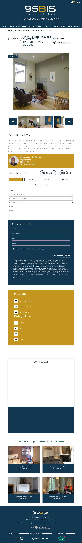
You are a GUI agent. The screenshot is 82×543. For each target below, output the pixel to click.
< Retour (15, 39)
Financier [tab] (65, 179)
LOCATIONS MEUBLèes (35, 26)
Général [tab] (16, 179)
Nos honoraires (39, 523)
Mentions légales (30, 523)
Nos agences (55, 26)
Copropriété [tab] (48, 179)
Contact (77, 26)
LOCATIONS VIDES (21, 26)
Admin (50, 523)
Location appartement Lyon (21, 31)
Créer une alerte (66, 26)
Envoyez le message (61, 255)
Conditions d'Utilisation (52, 279)
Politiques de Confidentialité (37, 279)
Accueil (4, 26)
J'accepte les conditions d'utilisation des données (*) (29, 249)
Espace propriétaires (39, 538)
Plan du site (21, 523)
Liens (45, 523)
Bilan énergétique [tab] (41, 185)
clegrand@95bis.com (27, 164)
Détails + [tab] (31, 179)
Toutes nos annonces (58, 523)
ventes (11, 26)
